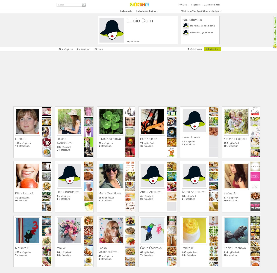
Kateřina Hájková (235, 139)
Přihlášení (183, 5)
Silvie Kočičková (110, 139)
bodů (98, 49)
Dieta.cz (139, 4)
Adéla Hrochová (235, 248)
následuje (212, 49)
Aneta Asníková (151, 192)
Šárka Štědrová (151, 248)
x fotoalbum (83, 49)
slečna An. (231, 193)
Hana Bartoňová (68, 192)
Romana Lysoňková (201, 32)
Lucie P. (20, 139)
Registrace (196, 5)
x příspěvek (65, 49)
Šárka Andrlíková (194, 192)
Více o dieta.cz (212, 11)
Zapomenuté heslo (212, 5)
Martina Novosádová (202, 26)
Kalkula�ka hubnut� (275, 32)
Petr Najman (148, 139)
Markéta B (22, 248)
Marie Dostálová (110, 193)
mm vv (61, 248)
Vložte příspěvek (191, 11)
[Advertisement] (138, 77)
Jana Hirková (191, 137)
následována (195, 49)
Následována (192, 20)
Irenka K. (188, 248)
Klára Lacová (24, 193)
